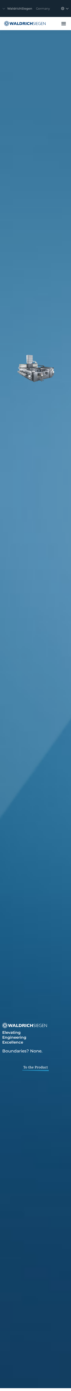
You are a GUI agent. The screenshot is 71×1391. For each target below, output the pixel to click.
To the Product (35, 1067)
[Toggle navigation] (27, 8)
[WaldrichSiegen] (24, 23)
